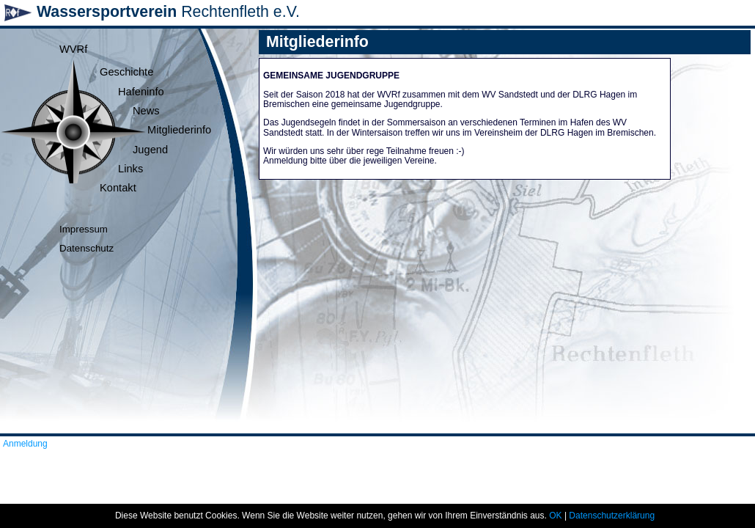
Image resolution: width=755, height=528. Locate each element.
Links (130, 169)
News (146, 111)
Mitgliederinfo (179, 130)
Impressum (83, 229)
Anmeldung (25, 444)
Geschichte (126, 72)
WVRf (73, 49)
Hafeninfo (141, 92)
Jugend (150, 149)
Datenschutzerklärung (612, 515)
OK (555, 515)
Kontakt (118, 188)
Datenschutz (86, 248)
